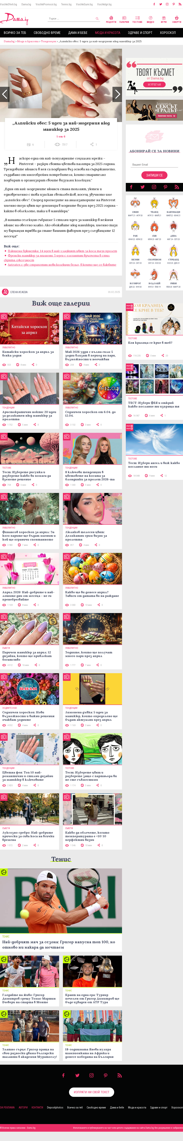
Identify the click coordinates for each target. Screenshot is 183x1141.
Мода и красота (107, 33)
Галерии (124, 19)
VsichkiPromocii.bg (46, 4)
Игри (164, 19)
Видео (150, 19)
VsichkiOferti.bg (8, 4)
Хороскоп (168, 33)
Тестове (137, 19)
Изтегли (154, 88)
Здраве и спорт (140, 33)
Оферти (176, 19)
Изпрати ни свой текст (91, 1101)
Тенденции (48, 41)
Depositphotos (55, 1116)
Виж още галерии (61, 312)
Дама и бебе (77, 33)
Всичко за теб (15, 33)
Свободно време (47, 33)
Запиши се (154, 179)
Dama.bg (26, 4)
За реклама (7, 1116)
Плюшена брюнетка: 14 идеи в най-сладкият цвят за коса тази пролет (62, 255)
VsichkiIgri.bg (104, 4)
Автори (23, 1116)
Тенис (61, 868)
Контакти (37, 1116)
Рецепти (111, 19)
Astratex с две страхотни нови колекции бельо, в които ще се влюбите (62, 268)
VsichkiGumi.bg (84, 4)
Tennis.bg (66, 4)
